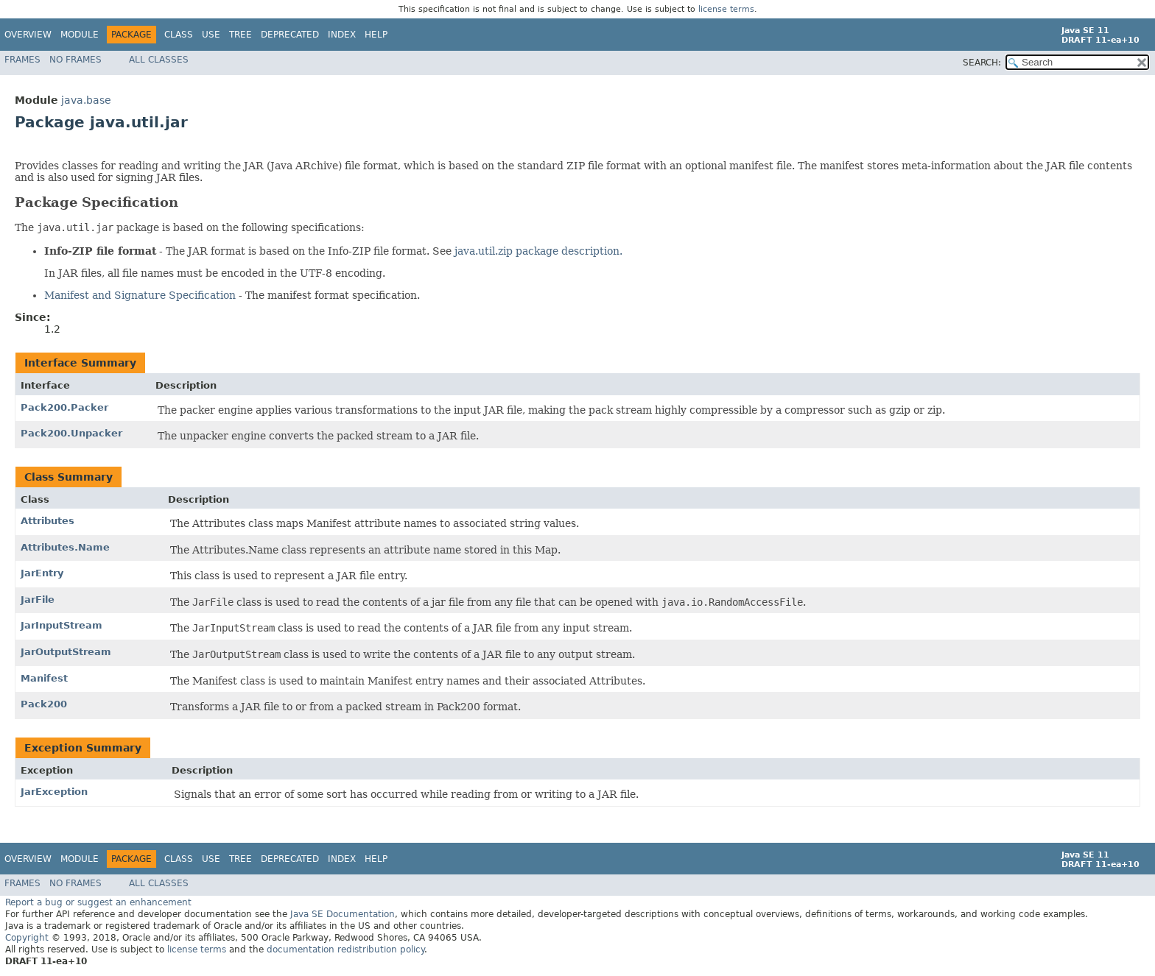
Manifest (44, 678)
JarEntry (42, 573)
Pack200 (44, 704)
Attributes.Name (65, 547)
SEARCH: (982, 62)
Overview (28, 34)
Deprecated (290, 34)
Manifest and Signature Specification (140, 295)
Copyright (27, 938)
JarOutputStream (66, 651)
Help (376, 34)
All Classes (159, 59)
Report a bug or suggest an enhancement (98, 902)
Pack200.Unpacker (71, 433)
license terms (726, 9)
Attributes (47, 520)
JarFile (38, 599)
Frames (22, 59)
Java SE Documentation (342, 914)
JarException (54, 791)
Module (79, 34)
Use (211, 34)
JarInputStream (61, 625)
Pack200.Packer (64, 407)
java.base (86, 100)
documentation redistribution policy (345, 949)
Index (342, 34)
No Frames (75, 59)
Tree (240, 34)
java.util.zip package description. (538, 251)
